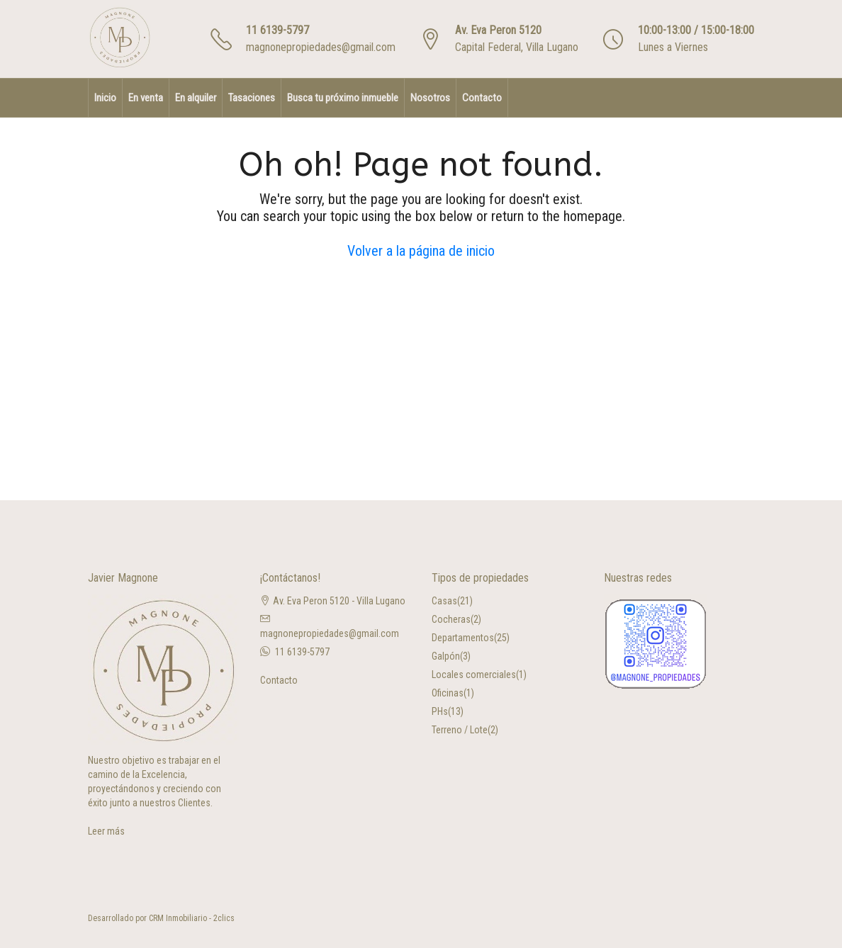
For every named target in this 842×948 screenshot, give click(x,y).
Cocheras (451, 619)
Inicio (105, 97)
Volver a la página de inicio (421, 250)
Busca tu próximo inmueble (342, 97)
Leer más (106, 831)
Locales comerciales (474, 674)
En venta (145, 97)
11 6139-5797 (277, 30)
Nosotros (430, 97)
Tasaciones (251, 97)
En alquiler (195, 97)
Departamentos (463, 637)
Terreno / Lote (460, 729)
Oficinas (448, 693)
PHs (440, 711)
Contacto (482, 97)
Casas (444, 600)
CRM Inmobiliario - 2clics (192, 918)
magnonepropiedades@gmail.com (320, 47)
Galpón (446, 656)
